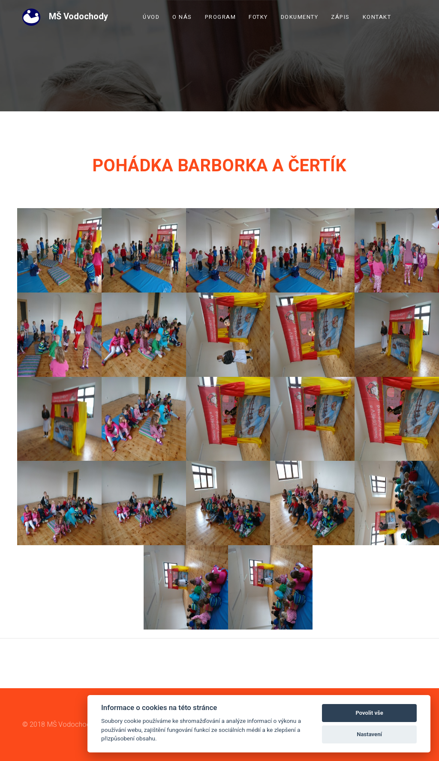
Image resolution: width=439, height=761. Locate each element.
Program (220, 17)
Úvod (151, 17)
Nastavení (369, 734)
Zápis (340, 17)
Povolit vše (369, 713)
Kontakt (377, 17)
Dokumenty (300, 17)
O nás (182, 17)
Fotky (258, 17)
